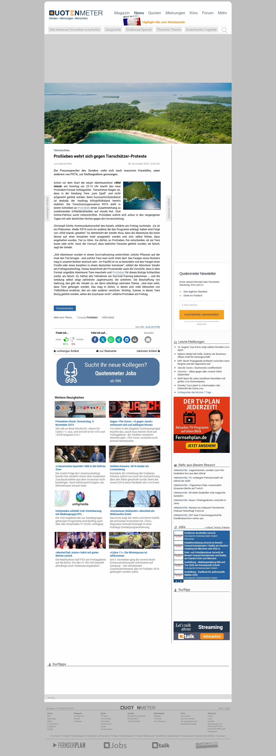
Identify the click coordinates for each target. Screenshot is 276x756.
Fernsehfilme (160, 736)
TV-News (104, 716)
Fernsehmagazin (78, 736)
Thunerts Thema (169, 29)
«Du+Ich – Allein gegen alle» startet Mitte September (200, 373)
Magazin (122, 12)
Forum (207, 12)
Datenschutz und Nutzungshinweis (215, 725)
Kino (194, 12)
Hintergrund (79, 716)
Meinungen (175, 12)
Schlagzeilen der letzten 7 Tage (194, 392)
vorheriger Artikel (66, 351)
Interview (78, 721)
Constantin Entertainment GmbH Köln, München (200, 555)
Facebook (51, 726)
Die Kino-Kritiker (187, 718)
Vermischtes (106, 718)
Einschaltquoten (127, 736)
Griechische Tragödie (201, 29)
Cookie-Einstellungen (217, 729)
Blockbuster (149, 736)
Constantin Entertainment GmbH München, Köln (201, 545)
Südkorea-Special (138, 29)
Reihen (77, 718)
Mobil (49, 721)
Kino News (55, 736)
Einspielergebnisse (189, 721)
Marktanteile (133, 718)
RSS (49, 716)
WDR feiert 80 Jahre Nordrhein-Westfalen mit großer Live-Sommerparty (201, 380)
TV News (114, 736)
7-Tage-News (52, 724)
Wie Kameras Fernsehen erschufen (75, 29)
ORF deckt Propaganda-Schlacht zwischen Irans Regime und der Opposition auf (204, 362)
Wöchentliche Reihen (136, 716)
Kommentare (65, 308)
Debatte (157, 716)
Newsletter (51, 718)
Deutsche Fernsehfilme (205, 736)
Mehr (222, 12)
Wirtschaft (105, 721)
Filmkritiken (92, 736)
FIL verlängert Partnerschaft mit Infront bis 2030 (198, 479)
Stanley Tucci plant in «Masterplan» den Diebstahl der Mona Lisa (199, 387)
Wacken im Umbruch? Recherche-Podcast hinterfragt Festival (199, 509)
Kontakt (211, 721)
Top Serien (220, 736)
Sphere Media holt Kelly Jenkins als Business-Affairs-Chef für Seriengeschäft (202, 355)
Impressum (212, 731)
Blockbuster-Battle (188, 724)
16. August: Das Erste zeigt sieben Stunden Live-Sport (204, 348)
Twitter (50, 729)
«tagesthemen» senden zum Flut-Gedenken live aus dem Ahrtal (199, 471)
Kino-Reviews (160, 721)
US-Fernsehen (107, 729)
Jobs (210, 718)
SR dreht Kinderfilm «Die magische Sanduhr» (199, 494)
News (139, 12)
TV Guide (139, 736)
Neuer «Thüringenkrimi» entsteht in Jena (200, 502)
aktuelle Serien (174, 736)
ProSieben (84, 208)
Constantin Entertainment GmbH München (195, 535)
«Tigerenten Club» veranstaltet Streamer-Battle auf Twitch (198, 487)
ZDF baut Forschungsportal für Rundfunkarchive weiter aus (198, 517)
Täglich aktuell (134, 721)
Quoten (154, 12)
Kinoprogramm (187, 736)
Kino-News (185, 716)
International (106, 724)
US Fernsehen (104, 736)
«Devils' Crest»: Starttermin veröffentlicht (200, 367)
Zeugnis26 (113, 29)
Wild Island (108, 317)
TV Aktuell (65, 736)
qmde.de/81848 (152, 326)
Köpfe (103, 726)
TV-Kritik (157, 718)
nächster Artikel (148, 351)
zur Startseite (106, 351)
